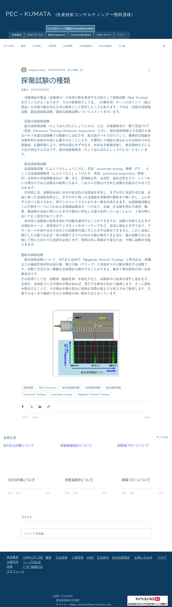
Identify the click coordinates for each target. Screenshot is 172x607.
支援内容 (12, 561)
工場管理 (52, 46)
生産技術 (36, 46)
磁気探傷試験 (113, 387)
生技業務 (61, 557)
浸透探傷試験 (92, 387)
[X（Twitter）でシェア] (31, 406)
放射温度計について (79, 479)
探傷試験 (28, 387)
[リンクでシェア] (48, 406)
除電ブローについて (136, 479)
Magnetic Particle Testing (93, 394)
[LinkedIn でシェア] (40, 406)
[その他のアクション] (149, 70)
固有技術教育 (105, 46)
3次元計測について (21, 479)
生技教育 (103, 557)
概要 (23, 46)
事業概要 (12, 557)
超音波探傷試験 (71, 387)
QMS (90, 557)
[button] (164, 45)
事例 (9, 566)
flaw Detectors (47, 387)
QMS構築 (67, 46)
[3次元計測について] (29, 458)
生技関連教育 (86, 46)
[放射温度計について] (86, 458)
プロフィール (15, 571)
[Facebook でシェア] (22, 406)
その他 (122, 46)
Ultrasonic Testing (34, 394)
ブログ (161, 557)
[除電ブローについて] (143, 458)
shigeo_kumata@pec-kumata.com (90, 604)
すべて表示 (162, 437)
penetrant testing (61, 394)
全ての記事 (9, 46)
